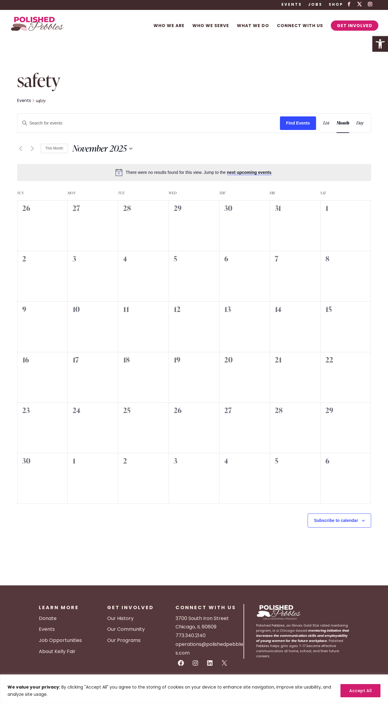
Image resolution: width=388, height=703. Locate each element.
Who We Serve (210, 26)
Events (291, 5)
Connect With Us (300, 26)
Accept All (360, 691)
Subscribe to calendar (336, 520)
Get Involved (354, 26)
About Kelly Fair (57, 651)
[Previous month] (20, 148)
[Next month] (32, 148)
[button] (380, 44)
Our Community (126, 629)
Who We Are (169, 26)
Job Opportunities (60, 640)
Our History (120, 618)
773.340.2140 (190, 635)
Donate (48, 618)
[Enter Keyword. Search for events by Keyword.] (148, 123)
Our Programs (124, 640)
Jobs (315, 5)
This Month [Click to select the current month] (54, 148)
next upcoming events (249, 172)
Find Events (298, 123)
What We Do (253, 26)
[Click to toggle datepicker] (102, 149)
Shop (336, 5)
